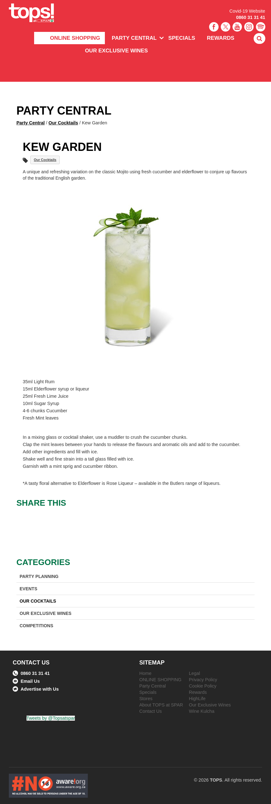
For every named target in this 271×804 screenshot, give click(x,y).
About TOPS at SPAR (161, 704)
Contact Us (150, 711)
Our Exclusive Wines (116, 51)
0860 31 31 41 (250, 17)
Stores (146, 698)
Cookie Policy (202, 685)
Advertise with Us (36, 689)
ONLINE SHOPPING (75, 38)
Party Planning (39, 576)
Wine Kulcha (201, 711)
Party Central (134, 38)
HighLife (197, 698)
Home (145, 673)
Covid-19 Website (247, 11)
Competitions (36, 625)
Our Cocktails (63, 122)
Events (28, 588)
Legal (194, 673)
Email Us (26, 681)
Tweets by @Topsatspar (51, 718)
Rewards (220, 38)
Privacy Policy (203, 679)
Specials (181, 38)
